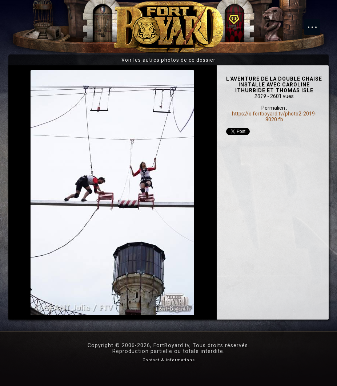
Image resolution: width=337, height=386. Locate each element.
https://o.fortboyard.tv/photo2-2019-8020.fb (274, 116)
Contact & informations (169, 360)
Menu (316, 23)
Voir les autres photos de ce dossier (168, 60)
